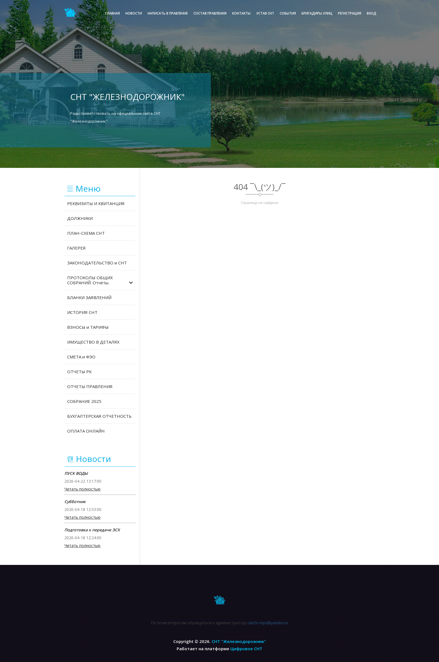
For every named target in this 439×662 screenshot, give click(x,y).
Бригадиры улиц (317, 13)
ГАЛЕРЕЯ (76, 248)
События (288, 13)
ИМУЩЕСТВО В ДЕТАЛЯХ (93, 342)
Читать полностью (82, 489)
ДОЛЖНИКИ (80, 218)
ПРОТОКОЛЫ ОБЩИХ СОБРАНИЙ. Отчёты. (100, 280)
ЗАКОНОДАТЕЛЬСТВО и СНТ (97, 263)
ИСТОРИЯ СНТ (82, 312)
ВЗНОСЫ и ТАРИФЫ (88, 327)
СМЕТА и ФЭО (81, 357)
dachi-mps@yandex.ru (268, 625)
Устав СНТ (265, 13)
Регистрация (349, 13)
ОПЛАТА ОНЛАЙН (86, 431)
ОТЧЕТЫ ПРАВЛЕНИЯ (90, 386)
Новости (133, 13)
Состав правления (209, 13)
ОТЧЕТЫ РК (79, 371)
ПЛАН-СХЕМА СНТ (86, 233)
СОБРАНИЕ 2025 (84, 401)
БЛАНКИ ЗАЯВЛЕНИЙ (89, 297)
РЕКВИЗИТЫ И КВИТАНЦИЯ (96, 203)
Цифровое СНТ (246, 648)
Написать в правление (168, 13)
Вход (371, 13)
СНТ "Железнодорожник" (239, 641)
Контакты (241, 13)
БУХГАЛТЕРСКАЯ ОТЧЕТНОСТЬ (99, 416)
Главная (112, 13)
